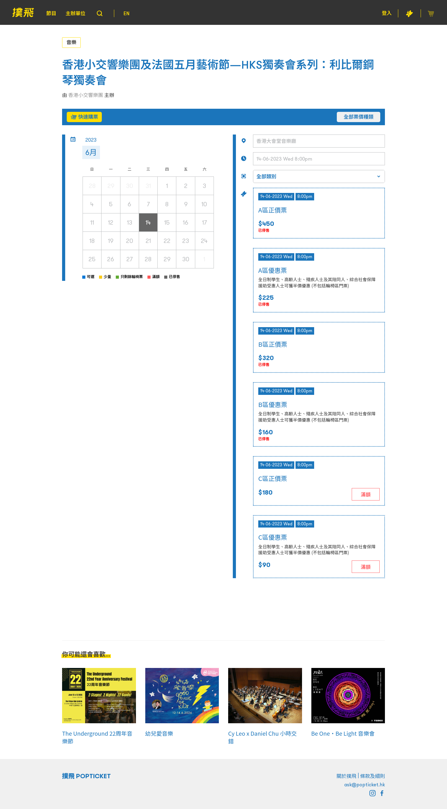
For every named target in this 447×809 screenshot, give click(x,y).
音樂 (71, 42)
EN (126, 13)
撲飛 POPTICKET (86, 776)
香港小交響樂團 (85, 95)
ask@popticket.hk (364, 784)
